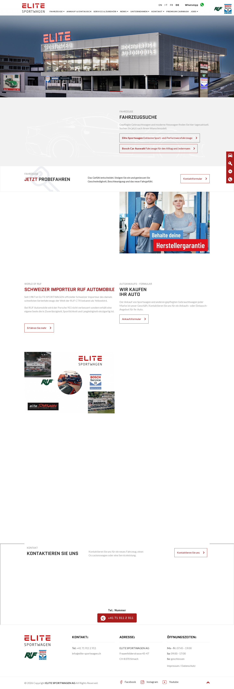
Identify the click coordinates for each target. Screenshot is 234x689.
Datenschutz (188, 665)
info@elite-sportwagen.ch (86, 653)
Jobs (194, 11)
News (124, 11)
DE (177, 5)
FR (171, 5)
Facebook (130, 681)
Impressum (173, 665)
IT (166, 5)
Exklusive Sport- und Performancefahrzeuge (159, 137)
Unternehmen (140, 11)
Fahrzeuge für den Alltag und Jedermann (158, 148)
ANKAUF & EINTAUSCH (79, 11)
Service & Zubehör (105, 11)
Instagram (152, 681)
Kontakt (157, 11)
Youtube (173, 681)
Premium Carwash (177, 11)
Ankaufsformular (134, 318)
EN (160, 5)
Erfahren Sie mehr (39, 327)
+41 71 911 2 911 (117, 618)
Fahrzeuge (57, 11)
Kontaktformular (195, 178)
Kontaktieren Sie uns (191, 552)
